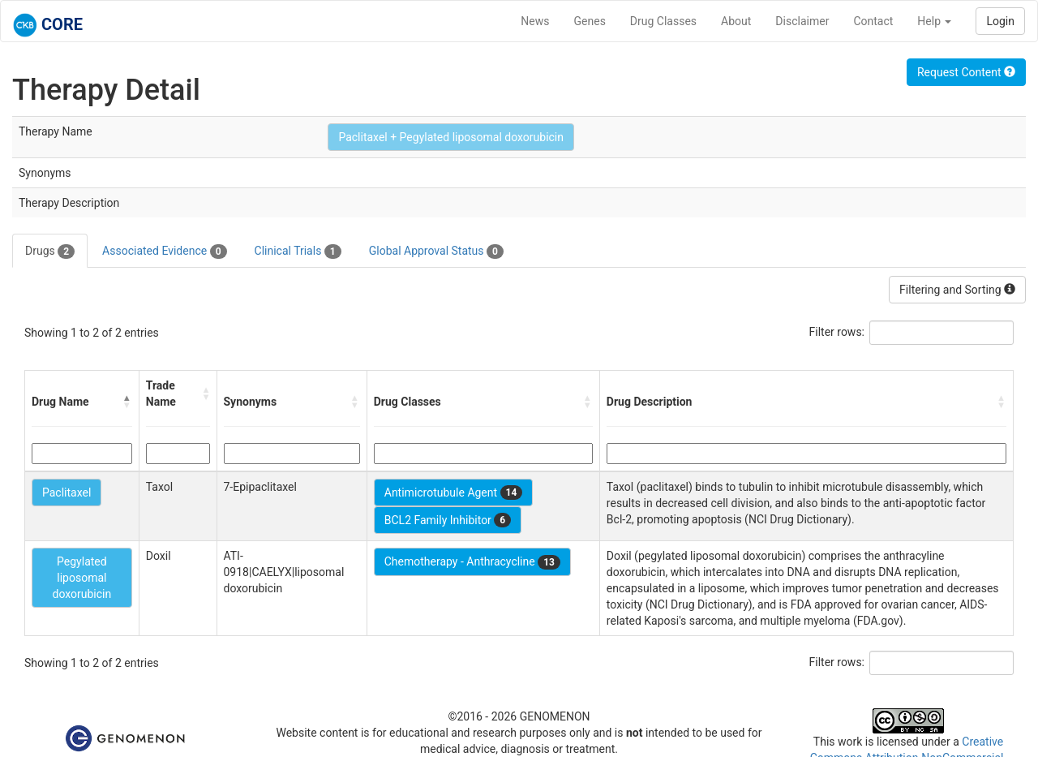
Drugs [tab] (50, 251)
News (535, 21)
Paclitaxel (66, 492)
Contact (873, 21)
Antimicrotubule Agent (453, 492)
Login (1000, 21)
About (736, 21)
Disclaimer (802, 21)
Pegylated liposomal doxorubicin (82, 577)
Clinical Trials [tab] (298, 251)
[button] (127, 402)
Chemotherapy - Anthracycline (472, 562)
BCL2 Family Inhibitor (447, 520)
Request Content (966, 72)
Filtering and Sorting (957, 289)
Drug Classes (663, 21)
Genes (590, 21)
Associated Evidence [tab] (164, 251)
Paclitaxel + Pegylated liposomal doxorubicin (451, 137)
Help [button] (934, 21)
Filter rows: (837, 331)
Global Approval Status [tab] (436, 251)
